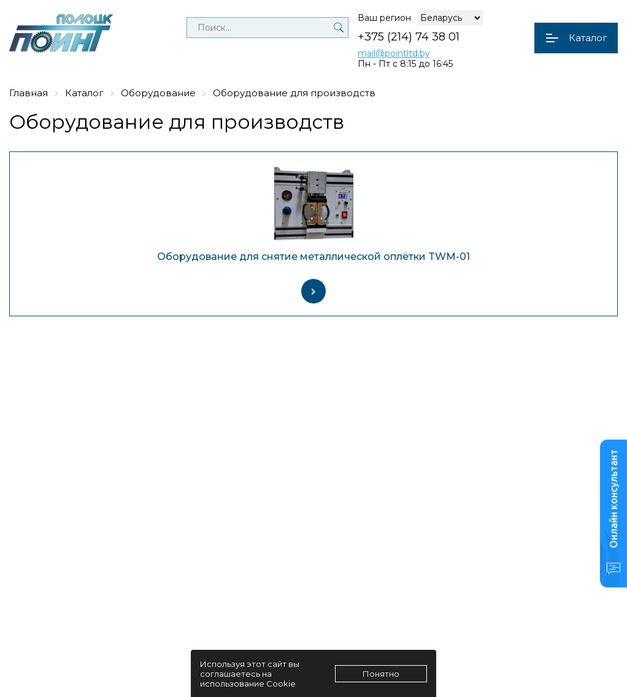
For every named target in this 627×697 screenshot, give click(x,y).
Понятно (381, 674)
